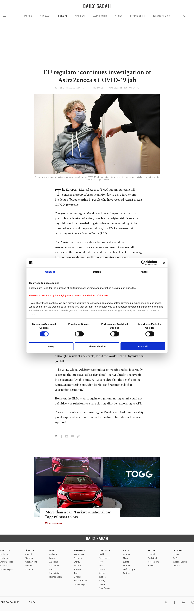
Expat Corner (104, 588)
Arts (126, 550)
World (28, 16)
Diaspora (29, 569)
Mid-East (45, 16)
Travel (101, 562)
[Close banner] (164, 263)
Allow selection (96, 346)
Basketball (152, 558)
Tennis (151, 565)
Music (125, 558)
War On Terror (6, 562)
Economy (78, 558)
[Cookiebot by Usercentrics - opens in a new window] (143, 262)
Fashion (102, 569)
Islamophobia (161, 16)
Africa (119, 16)
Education (29, 558)
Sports (152, 550)
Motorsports (153, 562)
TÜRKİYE (29, 550)
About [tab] (144, 271)
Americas (80, 16)
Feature (102, 584)
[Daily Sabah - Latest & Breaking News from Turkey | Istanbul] (97, 6)
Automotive (79, 554)
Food (101, 565)
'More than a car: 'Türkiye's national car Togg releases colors (78, 514)
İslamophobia (55, 577)
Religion (102, 577)
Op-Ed (175, 558)
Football (151, 554)
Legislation (5, 558)
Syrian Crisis (138, 16)
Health (101, 554)
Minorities (29, 565)
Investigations (31, 562)
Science (102, 573)
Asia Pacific (100, 16)
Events (126, 562)
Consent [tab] (50, 271)
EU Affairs (4, 565)
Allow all (143, 346)
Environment (104, 558)
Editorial (176, 565)
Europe (63, 16)
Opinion (178, 550)
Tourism (77, 569)
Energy (77, 562)
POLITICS (5, 550)
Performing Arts (130, 569)
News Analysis (6, 569)
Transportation (80, 580)
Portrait (126, 565)
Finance (77, 565)
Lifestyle (104, 550)
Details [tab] (97, 271)
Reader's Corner (180, 562)
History (102, 580)
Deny (51, 346)
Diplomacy (5, 554)
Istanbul (28, 554)
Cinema (126, 554)
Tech (76, 573)
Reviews (126, 573)
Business (79, 550)
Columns (176, 554)
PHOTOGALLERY (56, 523)
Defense (77, 577)
